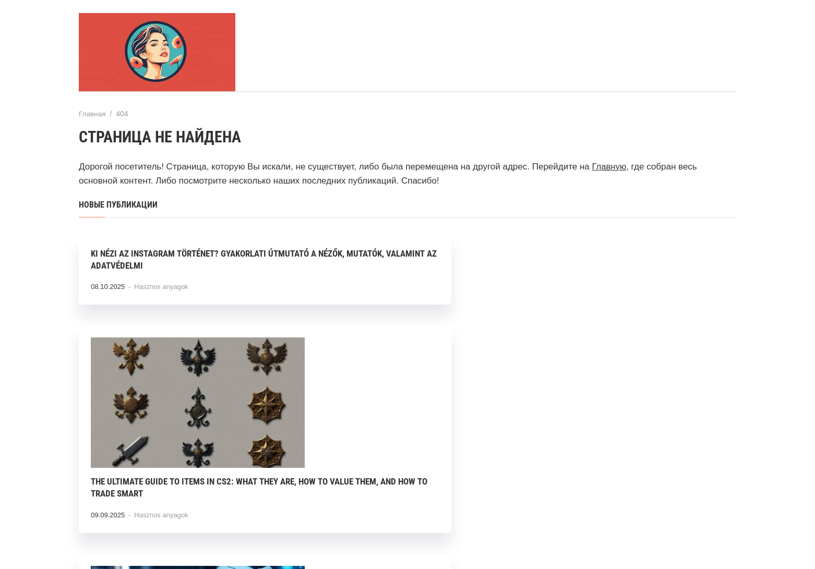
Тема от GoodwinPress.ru (407, 537)
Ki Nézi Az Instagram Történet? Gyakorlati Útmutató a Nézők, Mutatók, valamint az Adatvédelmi (179, 265)
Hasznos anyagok (162, 298)
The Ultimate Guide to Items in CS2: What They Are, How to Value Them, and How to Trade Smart (402, 383)
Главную (609, 166)
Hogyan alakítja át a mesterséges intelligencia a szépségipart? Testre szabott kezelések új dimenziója (619, 383)
